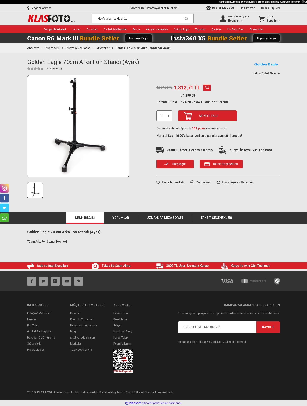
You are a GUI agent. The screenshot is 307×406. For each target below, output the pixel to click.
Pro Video (33, 325)
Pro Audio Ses (36, 349)
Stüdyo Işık (34, 343)
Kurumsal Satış (122, 331)
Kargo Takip (120, 337)
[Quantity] (164, 115)
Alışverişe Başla (138, 38)
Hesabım (75, 313)
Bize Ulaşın (120, 319)
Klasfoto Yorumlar (81, 319)
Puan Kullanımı (122, 343)
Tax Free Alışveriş (81, 349)
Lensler (31, 319)
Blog (73, 331)
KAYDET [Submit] (268, 327)
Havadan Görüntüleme (41, 337)
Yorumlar (120, 218)
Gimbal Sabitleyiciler (39, 331)
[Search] (143, 18)
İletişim (117, 325)
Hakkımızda (247, 8)
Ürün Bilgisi (85, 218)
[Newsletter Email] (229, 327)
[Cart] (269, 18)
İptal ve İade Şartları (82, 337)
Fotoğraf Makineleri (39, 313)
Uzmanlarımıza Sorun (165, 218)
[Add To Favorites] (170, 182)
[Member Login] (234, 18)
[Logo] (51, 18)
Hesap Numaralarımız (83, 325)
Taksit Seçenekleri (216, 218)
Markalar (75, 343)
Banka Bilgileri (270, 8)
